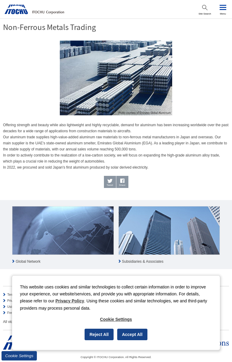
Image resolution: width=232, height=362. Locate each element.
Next (227, 235)
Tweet (110, 185)
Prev (5, 235)
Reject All (98, 334)
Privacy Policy (70, 300)
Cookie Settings (19, 356)
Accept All (132, 334)
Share (122, 185)
